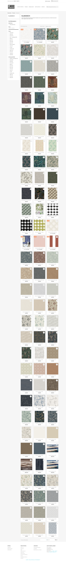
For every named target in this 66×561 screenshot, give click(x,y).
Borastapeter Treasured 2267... (39, 136)
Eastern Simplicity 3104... (26, 280)
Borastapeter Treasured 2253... (53, 56)
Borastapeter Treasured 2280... (53, 200)
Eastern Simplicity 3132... (39, 423)
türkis (11, 51)
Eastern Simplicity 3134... (26, 439)
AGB (21, 549)
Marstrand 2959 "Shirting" (39, 248)
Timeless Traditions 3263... (52, 487)
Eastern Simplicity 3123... (39, 375)
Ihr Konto (36, 545)
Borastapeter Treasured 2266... (26, 136)
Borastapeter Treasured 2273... (39, 168)
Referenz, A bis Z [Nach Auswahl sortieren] (52, 26)
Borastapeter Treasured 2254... (26, 72)
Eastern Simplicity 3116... (26, 343)
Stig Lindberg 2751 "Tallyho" (26, 232)
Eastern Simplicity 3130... (52, 407)
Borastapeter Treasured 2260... (26, 104)
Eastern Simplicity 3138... (39, 455)
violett (11, 53)
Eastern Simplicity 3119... (26, 359)
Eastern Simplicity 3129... (39, 407)
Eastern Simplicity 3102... (39, 264)
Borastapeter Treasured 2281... (26, 216)
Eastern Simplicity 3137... (26, 455)
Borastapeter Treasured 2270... (39, 152)
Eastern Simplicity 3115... (52, 327)
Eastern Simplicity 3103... (52, 264)
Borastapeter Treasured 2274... (52, 168)
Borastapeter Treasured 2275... (26, 184)
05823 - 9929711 (16, 1)
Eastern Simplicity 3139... (52, 455)
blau (11, 34)
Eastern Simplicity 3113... (26, 327)
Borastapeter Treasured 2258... (39, 88)
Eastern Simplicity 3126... (39, 391)
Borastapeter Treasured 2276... (39, 184)
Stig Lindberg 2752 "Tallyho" (39, 232)
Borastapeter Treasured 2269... (26, 152)
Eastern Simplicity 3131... (26, 423)
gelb (11, 38)
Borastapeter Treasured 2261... (39, 104)
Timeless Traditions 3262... (39, 487)
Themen (26, 6)
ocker (11, 68)
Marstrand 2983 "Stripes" (53, 248)
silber (11, 50)
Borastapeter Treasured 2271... (52, 152)
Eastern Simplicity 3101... (26, 264)
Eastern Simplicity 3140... (26, 471)
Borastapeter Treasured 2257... (26, 88)
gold (11, 40)
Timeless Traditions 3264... (26, 503)
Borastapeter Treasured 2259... (53, 88)
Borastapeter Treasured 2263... (26, 120)
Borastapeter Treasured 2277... (52, 184)
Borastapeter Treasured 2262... (53, 104)
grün (11, 67)
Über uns (22, 547)
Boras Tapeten (20, 6)
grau (11, 41)
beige (11, 32)
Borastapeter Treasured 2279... (39, 200)
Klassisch (11, 16)
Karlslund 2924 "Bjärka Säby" (26, 248)
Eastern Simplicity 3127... (52, 391)
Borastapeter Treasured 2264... (40, 120)
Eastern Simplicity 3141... (39, 471)
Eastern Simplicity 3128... (26, 407)
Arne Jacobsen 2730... (39, 216)
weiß (11, 54)
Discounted (12, 24)
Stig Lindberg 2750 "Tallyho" (52, 216)
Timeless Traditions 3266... (52, 503)
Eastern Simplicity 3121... (52, 359)
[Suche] (52, 7)
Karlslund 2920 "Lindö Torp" (52, 232)
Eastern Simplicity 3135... (39, 439)
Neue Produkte (10, 548)
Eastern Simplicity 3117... (39, 343)
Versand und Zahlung (24, 554)
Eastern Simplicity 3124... (52, 375)
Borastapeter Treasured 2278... (26, 200)
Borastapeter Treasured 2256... (53, 72)
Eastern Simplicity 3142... (52, 471)
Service (43, 6)
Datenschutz (23, 553)
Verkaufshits (10, 549)
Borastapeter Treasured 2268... (53, 136)
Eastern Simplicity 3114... (39, 327)
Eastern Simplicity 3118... (52, 343)
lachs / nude (12, 44)
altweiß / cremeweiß (14, 58)
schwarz (12, 48)
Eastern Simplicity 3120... (39, 359)
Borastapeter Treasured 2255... (39, 72)
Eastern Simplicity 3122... (26, 375)
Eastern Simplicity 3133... (52, 423)
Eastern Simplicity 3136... (52, 439)
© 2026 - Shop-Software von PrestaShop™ (33, 559)
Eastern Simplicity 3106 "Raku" (52, 280)
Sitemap (22, 558)
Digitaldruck (37, 6)
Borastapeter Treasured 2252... (39, 56)
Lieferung (22, 548)
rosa (11, 45)
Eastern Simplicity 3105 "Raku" (39, 280)
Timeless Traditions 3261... (26, 487)
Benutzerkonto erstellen (37, 549)
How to (22, 555)
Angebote (9, 547)
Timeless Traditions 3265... (39, 503)
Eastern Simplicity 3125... (26, 391)
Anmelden (35, 548)
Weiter (56, 539)
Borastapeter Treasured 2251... (26, 56)
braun (11, 35)
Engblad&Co (31, 6)
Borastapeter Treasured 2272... (26, 168)
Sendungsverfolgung (37, 547)
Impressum (22, 552)
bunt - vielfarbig (13, 37)
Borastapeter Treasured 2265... (53, 120)
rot (11, 47)
